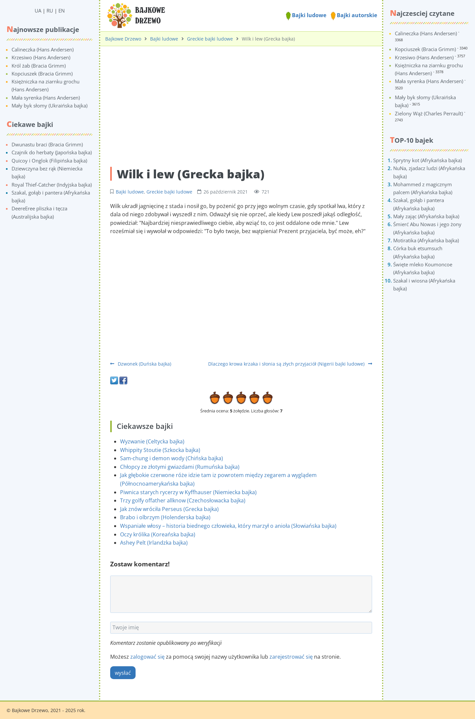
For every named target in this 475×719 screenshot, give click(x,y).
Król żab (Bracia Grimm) (39, 65)
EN (61, 10)
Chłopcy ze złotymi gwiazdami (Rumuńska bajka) (179, 466)
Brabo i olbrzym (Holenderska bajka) (165, 517)
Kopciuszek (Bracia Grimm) (42, 73)
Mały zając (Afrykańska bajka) (426, 216)
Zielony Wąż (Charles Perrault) (429, 113)
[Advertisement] (241, 102)
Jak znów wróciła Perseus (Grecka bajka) (169, 509)
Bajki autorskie (354, 15)
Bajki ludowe (306, 15)
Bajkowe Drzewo (123, 39)
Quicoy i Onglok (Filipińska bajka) (49, 160)
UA (38, 10)
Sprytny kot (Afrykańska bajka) (427, 160)
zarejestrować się (291, 656)
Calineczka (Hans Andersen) (43, 49)
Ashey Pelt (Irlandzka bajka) (154, 542)
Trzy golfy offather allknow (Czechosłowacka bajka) (182, 500)
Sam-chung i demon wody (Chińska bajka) (171, 458)
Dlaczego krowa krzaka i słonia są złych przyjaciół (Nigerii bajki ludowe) (290, 364)
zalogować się (147, 656)
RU (50, 10)
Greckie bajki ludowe (210, 39)
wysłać (123, 672)
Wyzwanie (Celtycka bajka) (152, 441)
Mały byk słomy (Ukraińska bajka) (49, 105)
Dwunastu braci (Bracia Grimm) (47, 144)
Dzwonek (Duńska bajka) (140, 364)
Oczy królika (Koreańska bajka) (157, 534)
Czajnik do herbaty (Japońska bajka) (52, 152)
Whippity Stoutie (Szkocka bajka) (160, 450)
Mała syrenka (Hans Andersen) (46, 97)
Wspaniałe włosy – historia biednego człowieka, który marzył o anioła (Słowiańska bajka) (228, 525)
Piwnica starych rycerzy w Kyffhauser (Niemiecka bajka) (188, 492)
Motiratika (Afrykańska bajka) (426, 240)
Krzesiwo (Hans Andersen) (41, 57)
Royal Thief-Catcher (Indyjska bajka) (52, 184)
